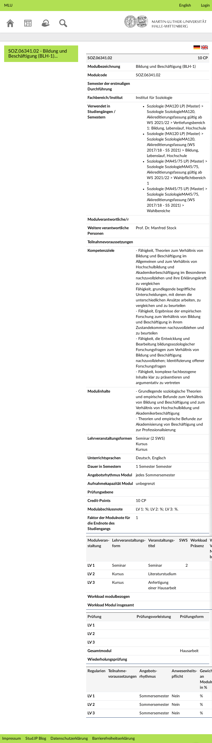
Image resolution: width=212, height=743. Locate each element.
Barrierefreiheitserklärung (113, 739)
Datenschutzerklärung (69, 739)
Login (205, 5)
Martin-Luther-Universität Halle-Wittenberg (165, 21)
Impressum (11, 739)
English (185, 5)
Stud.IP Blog (35, 739)
